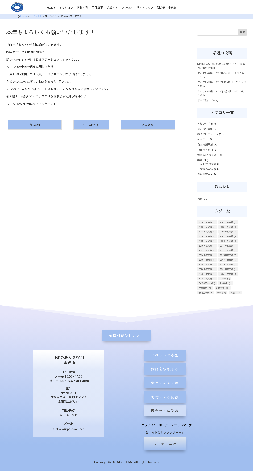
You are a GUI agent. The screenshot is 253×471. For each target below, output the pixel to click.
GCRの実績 (206, 169)
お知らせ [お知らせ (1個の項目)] (225, 283)
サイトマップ (145, 7)
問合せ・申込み (167, 7)
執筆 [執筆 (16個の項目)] (221, 292)
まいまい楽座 (205, 128)
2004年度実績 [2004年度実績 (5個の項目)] (207, 231)
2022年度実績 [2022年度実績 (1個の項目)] (207, 273)
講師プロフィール (207, 134)
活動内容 (82, 7)
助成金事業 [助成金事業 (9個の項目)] (206, 292)
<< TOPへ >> (91, 124)
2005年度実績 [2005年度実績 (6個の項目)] (228, 231)
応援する (112, 7)
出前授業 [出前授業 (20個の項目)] (222, 287)
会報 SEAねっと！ (208, 155)
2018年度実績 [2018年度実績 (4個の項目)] (207, 264)
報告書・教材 (205, 149)
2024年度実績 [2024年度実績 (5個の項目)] (207, 278)
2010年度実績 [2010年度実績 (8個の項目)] (207, 245)
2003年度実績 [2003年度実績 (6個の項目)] (228, 226)
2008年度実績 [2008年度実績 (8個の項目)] (207, 241)
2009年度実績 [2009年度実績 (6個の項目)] (228, 241)
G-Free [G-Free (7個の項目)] (225, 278)
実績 (199, 160)
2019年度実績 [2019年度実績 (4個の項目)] (228, 264)
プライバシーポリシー (156, 425)
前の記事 (35, 124)
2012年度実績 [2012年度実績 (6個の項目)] (207, 250)
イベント (202, 139)
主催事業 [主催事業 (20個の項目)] (205, 287)
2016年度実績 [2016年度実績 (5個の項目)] (207, 259)
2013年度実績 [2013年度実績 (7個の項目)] (228, 250)
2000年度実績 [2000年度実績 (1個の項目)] (207, 222)
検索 (242, 32)
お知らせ (202, 199)
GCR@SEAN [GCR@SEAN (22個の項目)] (207, 283)
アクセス (127, 7)
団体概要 (97, 7)
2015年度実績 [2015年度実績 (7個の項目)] (228, 255)
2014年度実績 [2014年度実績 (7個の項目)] (207, 255)
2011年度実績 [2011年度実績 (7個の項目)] (228, 245)
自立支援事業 (205, 144)
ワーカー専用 (165, 443)
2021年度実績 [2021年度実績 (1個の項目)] (228, 269)
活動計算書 (203, 174)
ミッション (66, 7)
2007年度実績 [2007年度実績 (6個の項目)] (228, 236)
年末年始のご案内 (207, 100)
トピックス (203, 123)
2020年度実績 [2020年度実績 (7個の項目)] (207, 269)
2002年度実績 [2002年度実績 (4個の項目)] (207, 226)
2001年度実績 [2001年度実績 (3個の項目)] (228, 222)
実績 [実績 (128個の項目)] (235, 292)
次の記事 (148, 124)
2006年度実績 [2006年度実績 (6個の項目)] (207, 236)
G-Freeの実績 (208, 164)
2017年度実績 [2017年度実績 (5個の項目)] (228, 259)
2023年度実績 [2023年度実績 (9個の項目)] (228, 273)
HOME (51, 7)
